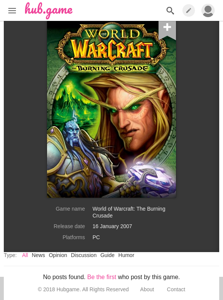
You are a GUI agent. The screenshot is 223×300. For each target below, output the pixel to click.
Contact (176, 289)
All (25, 255)
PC (96, 237)
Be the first (101, 277)
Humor (126, 255)
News (38, 255)
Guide (108, 255)
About (147, 289)
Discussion (84, 255)
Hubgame (68, 289)
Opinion (58, 255)
